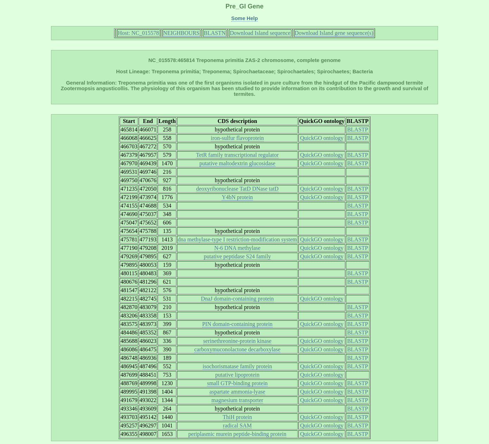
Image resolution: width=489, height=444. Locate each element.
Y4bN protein (237, 197)
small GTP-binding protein (237, 383)
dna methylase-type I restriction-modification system (237, 239)
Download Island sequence (260, 33)
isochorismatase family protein (237, 366)
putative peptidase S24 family (237, 256)
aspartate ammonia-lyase (237, 392)
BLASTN (215, 33)
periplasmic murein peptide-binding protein (237, 434)
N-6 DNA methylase (237, 248)
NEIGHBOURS (181, 33)
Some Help (244, 18)
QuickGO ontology (321, 138)
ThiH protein (237, 417)
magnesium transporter (237, 400)
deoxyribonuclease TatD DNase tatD (237, 189)
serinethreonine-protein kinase (237, 341)
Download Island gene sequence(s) (334, 33)
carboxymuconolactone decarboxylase (237, 349)
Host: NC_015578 (138, 33)
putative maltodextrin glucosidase (237, 163)
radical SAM (237, 425)
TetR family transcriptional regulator (237, 155)
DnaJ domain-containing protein (237, 299)
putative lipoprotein (237, 375)
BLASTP (357, 129)
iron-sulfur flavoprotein (237, 138)
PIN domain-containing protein (237, 324)
